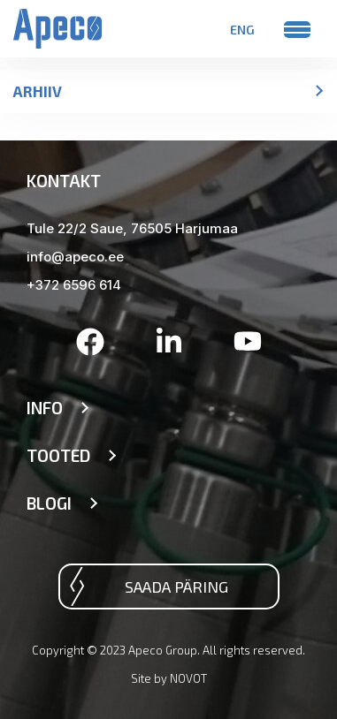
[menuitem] (242, 29)
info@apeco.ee (75, 256)
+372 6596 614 (74, 284)
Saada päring (176, 586)
